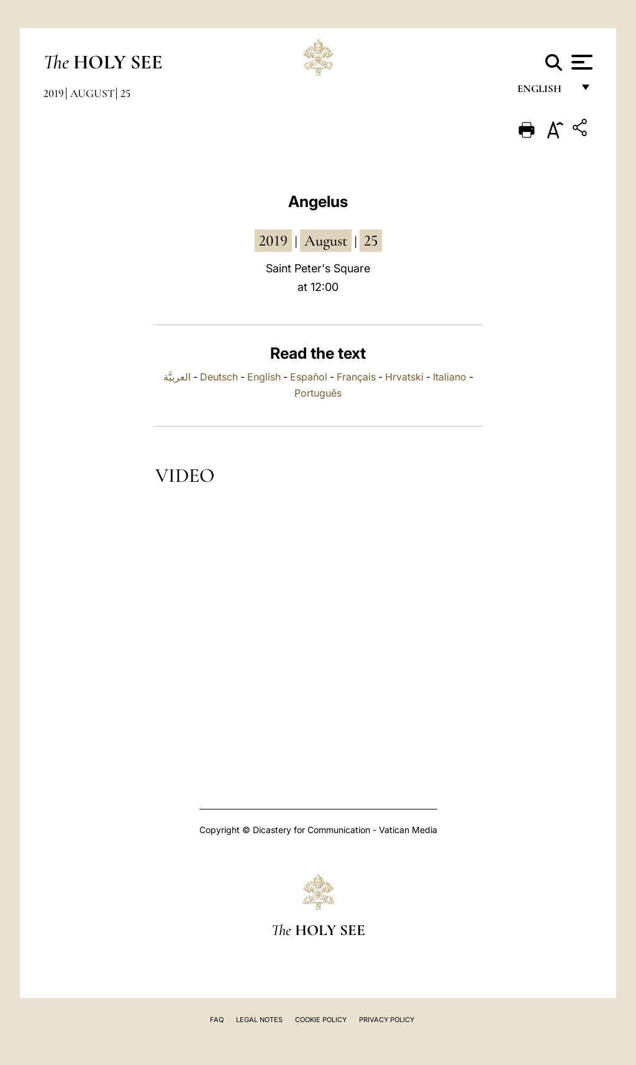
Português (318, 393)
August (92, 93)
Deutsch (219, 377)
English (545, 91)
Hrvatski (404, 377)
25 (125, 93)
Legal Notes (259, 1019)
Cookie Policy (321, 1019)
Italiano (449, 377)
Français (356, 377)
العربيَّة (177, 377)
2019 (53, 93)
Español (308, 377)
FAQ (217, 1019)
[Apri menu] (580, 62)
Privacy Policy (386, 1019)
